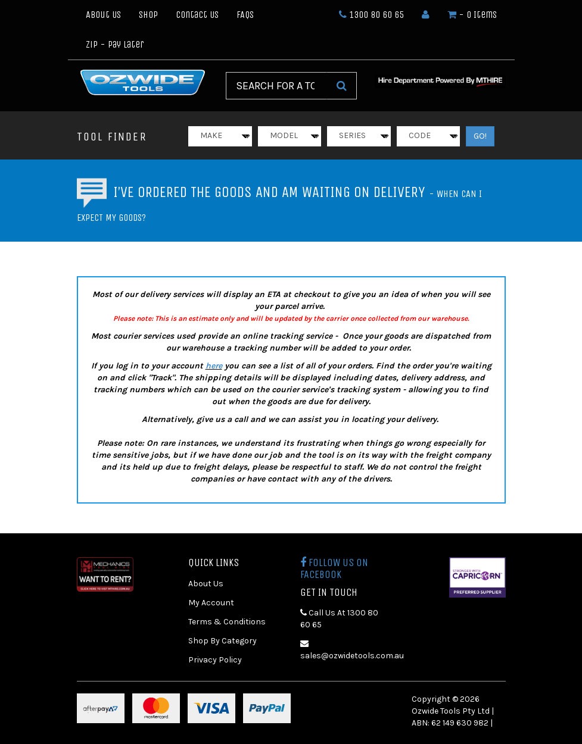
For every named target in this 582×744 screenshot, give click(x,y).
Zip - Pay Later (115, 44)
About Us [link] (205, 584)
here (214, 366)
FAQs (245, 14)
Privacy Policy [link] (215, 660)
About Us (103, 14)
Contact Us (197, 14)
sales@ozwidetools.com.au (347, 650)
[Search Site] (341, 85)
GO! (480, 136)
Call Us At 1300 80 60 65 (339, 619)
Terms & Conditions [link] (227, 622)
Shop (148, 14)
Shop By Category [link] (222, 641)
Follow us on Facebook (334, 568)
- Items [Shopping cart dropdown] (472, 14)
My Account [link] (211, 603)
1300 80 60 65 (371, 14)
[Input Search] (276, 85)
